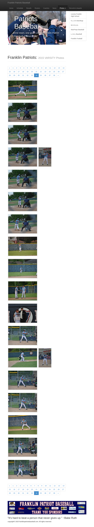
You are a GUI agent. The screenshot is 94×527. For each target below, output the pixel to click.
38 (54, 75)
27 (63, 72)
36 (45, 75)
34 (37, 75)
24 (50, 72)
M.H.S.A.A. (74, 25)
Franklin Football (76, 38)
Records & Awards (75, 8)
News (54, 8)
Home (11, 8)
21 (36, 72)
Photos (63, 8)
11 (50, 68)
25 (54, 72)
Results (28, 8)
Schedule (20, 8)
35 (41, 75)
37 (50, 75)
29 (14, 75)
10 (46, 68)
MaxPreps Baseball (77, 29)
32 (27, 75)
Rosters (37, 8)
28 (10, 75)
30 (19, 75)
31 (23, 75)
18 (23, 72)
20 (32, 72)
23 (45, 72)
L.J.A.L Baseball (76, 34)
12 (55, 68)
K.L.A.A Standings (77, 21)
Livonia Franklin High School (76, 15)
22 (41, 72)
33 (32, 75)
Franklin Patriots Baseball (19, 3)
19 (27, 72)
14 (63, 68)
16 (14, 72)
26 (58, 72)
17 (19, 72)
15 (10, 72)
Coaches (46, 8)
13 (59, 68)
